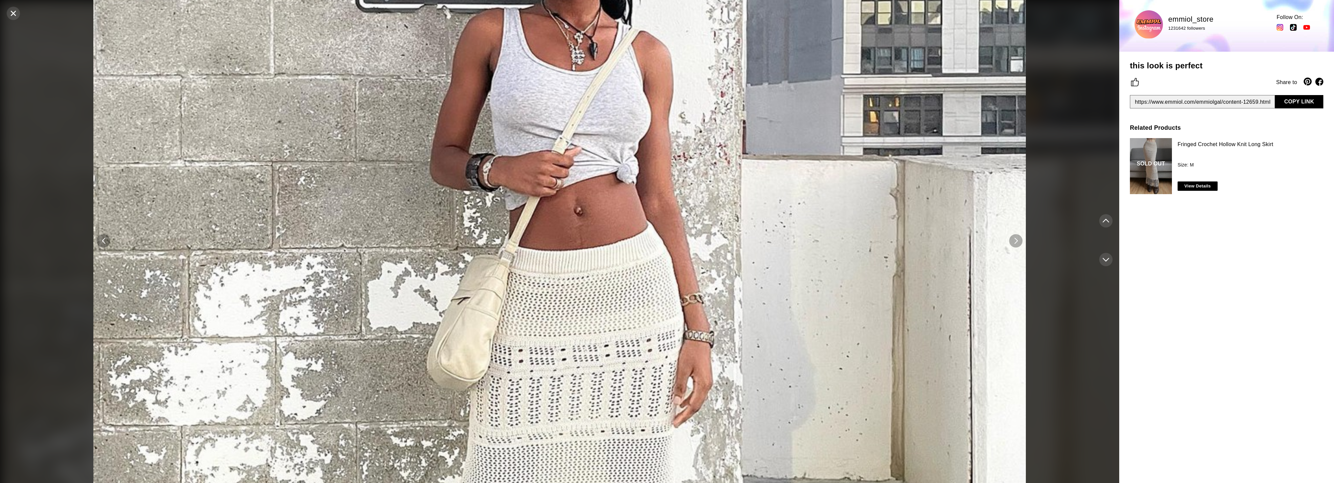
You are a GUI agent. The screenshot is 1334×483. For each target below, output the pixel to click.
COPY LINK (1299, 101)
